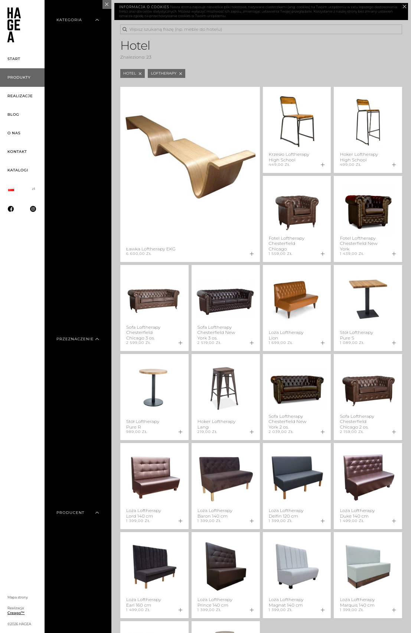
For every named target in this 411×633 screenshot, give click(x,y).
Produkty (18, 77)
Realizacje (20, 96)
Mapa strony (17, 597)
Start (13, 58)
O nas (13, 133)
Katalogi (17, 170)
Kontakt (17, 151)
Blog (13, 114)
